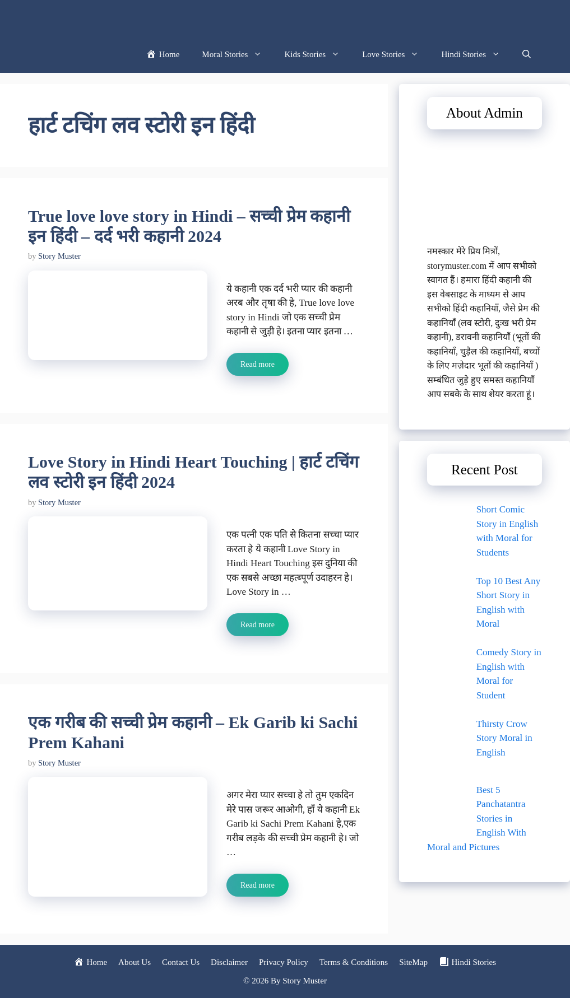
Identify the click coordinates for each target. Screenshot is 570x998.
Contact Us (181, 962)
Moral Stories (237, 54)
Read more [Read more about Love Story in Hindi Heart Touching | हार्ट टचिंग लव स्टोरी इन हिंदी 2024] (257, 625)
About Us (134, 962)
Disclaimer (229, 962)
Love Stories (396, 54)
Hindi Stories (476, 54)
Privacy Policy (283, 962)
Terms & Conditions (353, 962)
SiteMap (413, 962)
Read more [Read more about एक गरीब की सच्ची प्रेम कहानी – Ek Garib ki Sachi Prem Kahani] (257, 885)
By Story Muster (299, 980)
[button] (526, 54)
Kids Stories (317, 54)
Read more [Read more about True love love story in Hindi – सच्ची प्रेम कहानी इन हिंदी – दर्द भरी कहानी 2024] (257, 364)
